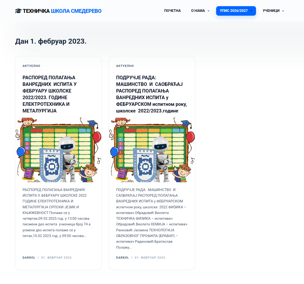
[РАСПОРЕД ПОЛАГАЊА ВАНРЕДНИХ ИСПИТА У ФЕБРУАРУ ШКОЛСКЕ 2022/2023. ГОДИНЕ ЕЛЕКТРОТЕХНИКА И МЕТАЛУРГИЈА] (58, 150)
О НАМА (201, 11)
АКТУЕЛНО (31, 66)
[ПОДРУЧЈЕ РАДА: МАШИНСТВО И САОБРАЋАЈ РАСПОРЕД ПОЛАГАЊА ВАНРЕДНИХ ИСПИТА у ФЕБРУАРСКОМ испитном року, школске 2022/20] (152, 150)
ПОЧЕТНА (172, 11)
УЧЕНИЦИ (274, 11)
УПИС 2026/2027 (237, 11)
